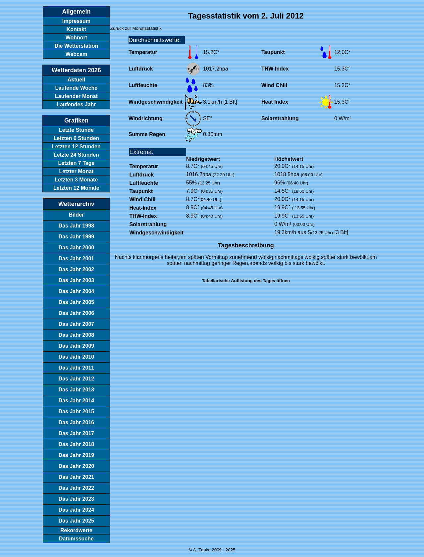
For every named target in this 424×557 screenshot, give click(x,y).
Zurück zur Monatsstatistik (136, 28)
